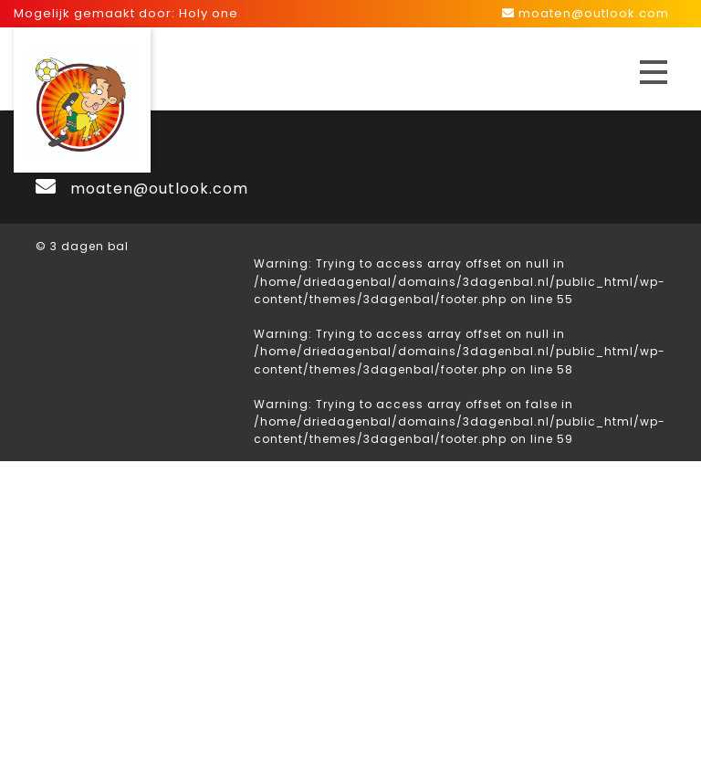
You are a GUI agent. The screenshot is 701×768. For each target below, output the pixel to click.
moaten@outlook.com (585, 13)
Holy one (208, 13)
